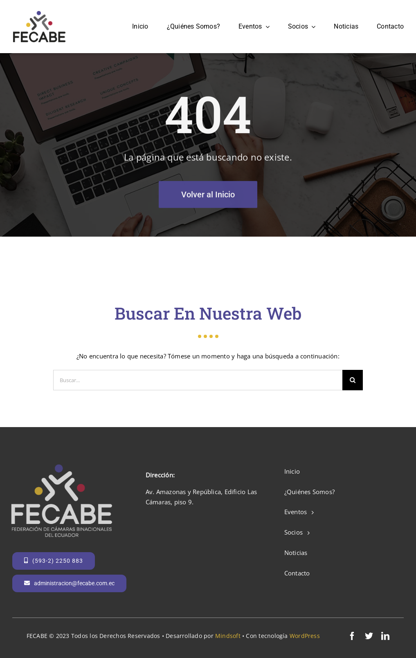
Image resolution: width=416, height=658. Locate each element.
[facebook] (352, 636)
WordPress (305, 636)
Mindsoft (228, 636)
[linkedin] (385, 636)
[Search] (352, 380)
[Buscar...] (197, 380)
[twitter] (369, 636)
